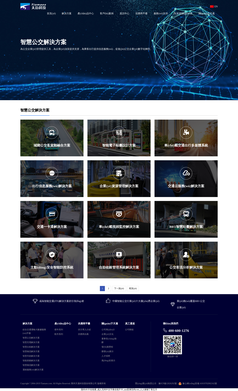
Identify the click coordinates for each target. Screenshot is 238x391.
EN (216, 6)
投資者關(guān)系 (183, 13)
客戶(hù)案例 (107, 13)
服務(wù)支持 (161, 13)
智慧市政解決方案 (31, 356)
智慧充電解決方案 (31, 342)
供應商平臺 (141, 13)
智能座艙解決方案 (31, 360)
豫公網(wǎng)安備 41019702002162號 (199, 383)
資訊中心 (124, 13)
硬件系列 (58, 329)
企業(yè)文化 (108, 334)
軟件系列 (58, 334)
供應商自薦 (83, 334)
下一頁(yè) (119, 288)
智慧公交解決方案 (31, 338)
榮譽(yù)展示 (108, 351)
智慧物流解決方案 (31, 351)
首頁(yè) (51, 13)
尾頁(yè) (133, 288)
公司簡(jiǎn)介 (108, 329)
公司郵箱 (129, 329)
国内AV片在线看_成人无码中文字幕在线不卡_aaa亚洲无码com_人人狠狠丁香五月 (119, 389)
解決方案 (66, 13)
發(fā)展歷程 (107, 347)
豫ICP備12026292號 (167, 383)
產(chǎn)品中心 (86, 13)
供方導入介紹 (84, 329)
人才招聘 (106, 356)
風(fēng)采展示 (108, 360)
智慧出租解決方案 (31, 347)
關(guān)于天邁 (207, 13)
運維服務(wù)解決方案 (33, 370)
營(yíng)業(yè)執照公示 (145, 383)
